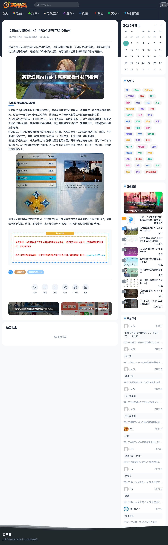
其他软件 (158, 306)
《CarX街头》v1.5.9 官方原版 (139, 210)
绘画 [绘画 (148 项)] (150, 152)
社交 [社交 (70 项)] (140, 152)
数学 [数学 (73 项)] (140, 134)
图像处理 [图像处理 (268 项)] (130, 108)
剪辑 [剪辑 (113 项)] (128, 102)
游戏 (67, 13)
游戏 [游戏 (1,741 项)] (128, 140)
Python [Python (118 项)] (148, 90)
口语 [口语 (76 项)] (148, 102)
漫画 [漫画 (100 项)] (138, 140)
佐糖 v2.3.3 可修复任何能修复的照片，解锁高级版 (151, 218)
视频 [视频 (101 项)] (138, 165)
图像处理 (158, 222)
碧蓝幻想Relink (35, 272)
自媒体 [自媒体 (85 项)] (139, 159)
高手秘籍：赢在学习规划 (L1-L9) (151, 281)
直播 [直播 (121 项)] (154, 146)
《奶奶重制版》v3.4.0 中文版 (151, 292)
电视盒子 (51, 13)
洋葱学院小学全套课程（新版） (150, 260)
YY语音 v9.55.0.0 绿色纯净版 (143, 522)
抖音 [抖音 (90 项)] (128, 127)
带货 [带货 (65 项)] (150, 115)
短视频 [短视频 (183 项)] (129, 152)
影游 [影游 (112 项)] (138, 121)
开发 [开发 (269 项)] (128, 121)
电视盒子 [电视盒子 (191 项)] (142, 146)
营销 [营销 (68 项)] (128, 165)
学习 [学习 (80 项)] (152, 108)
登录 (164, 5)
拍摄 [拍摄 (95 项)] (138, 127)
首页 (5, 13)
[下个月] (161, 25)
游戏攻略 (33, 36)
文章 (112, 13)
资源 (83, 13)
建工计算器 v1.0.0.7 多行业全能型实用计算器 (151, 239)
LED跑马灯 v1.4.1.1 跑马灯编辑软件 (151, 302)
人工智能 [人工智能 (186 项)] (130, 96)
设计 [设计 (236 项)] (148, 165)
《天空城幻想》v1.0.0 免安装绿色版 (151, 229)
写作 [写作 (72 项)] (152, 96)
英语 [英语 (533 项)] (150, 159)
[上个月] (155, 25)
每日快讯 (131, 13)
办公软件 (158, 243)
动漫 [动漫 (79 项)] (138, 102)
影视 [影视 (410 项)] (148, 121)
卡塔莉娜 (20, 272)
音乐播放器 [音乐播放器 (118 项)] (151, 171)
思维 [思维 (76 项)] (157, 121)
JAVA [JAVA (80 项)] (136, 90)
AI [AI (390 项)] (127, 90)
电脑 (17, 13)
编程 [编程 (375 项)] (128, 159)
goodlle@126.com (96, 254)
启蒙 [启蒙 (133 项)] (157, 102)
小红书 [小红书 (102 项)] (129, 115)
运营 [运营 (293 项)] (157, 165)
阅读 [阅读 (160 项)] (128, 171)
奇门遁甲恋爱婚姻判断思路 (151, 271)
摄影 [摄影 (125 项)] (148, 127)
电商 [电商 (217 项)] (148, 140)
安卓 (32, 13)
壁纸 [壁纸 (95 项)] (142, 108)
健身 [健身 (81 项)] (142, 96)
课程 (98, 13)
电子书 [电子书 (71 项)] (129, 146)
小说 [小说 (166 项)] (140, 115)
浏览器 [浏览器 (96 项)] (151, 134)
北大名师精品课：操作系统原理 (151, 250)
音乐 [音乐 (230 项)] (138, 171)
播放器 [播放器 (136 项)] (129, 134)
